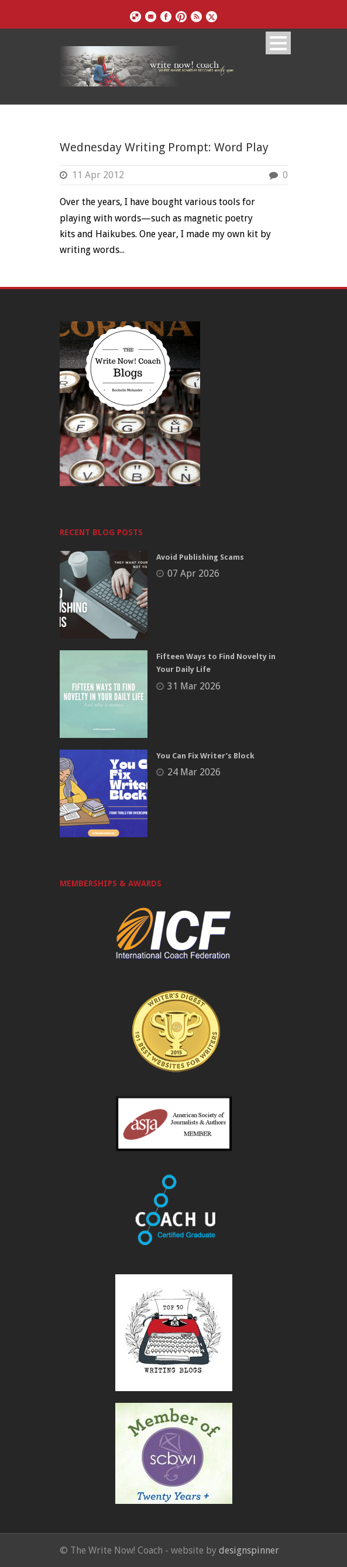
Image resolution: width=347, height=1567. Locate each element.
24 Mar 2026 (194, 772)
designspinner (249, 1550)
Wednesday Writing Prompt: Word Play (164, 147)
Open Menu (278, 43)
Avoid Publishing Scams (200, 557)
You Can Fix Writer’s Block (205, 755)
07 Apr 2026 (193, 573)
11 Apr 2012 (98, 175)
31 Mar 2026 (194, 686)
